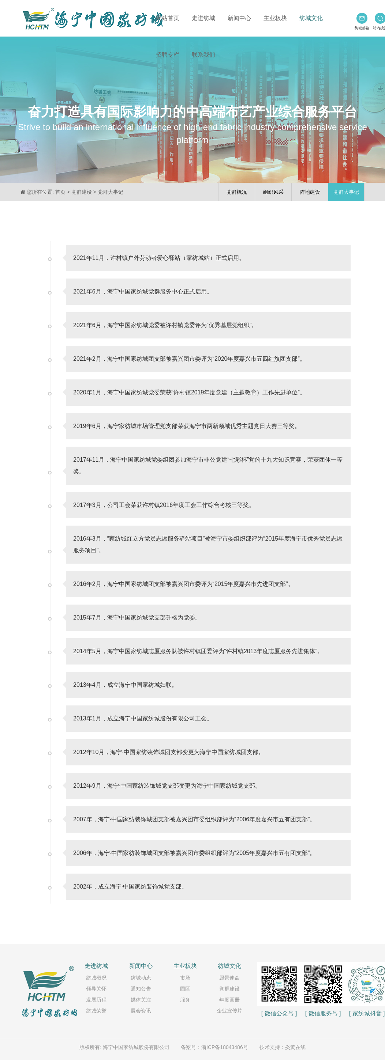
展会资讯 (141, 1011)
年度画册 (229, 1000)
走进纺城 (203, 18)
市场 (185, 978)
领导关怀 (96, 989)
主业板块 (275, 18)
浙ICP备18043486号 (224, 1047)
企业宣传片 (229, 1011)
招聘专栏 (167, 55)
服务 (185, 1000)
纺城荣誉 (96, 1011)
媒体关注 (141, 1000)
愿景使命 (229, 978)
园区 (185, 989)
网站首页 (167, 18)
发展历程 (96, 1000)
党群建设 (229, 989)
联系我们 (203, 55)
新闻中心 (239, 18)
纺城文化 (311, 18)
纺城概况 (96, 978)
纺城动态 (141, 978)
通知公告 (141, 989)
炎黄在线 (295, 1047)
